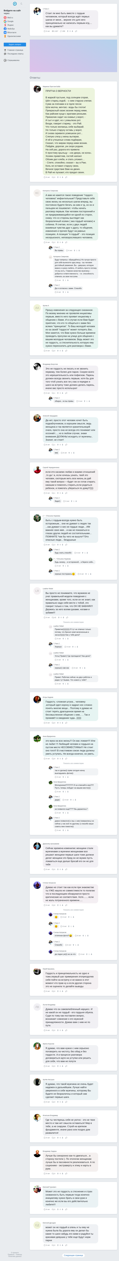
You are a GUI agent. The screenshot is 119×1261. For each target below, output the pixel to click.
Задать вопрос (15, 44)
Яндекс (9, 25)
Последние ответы (13, 53)
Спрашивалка (11, 60)
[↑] (68, 31)
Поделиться (76, 31)
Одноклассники (12, 36)
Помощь (19, 1254)
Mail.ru (8, 17)
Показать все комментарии (73, 622)
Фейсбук (9, 28)
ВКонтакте (10, 32)
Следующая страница (73, 1255)
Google (8, 21)
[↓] (72, 31)
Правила (11, 1254)
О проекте (15, 1253)
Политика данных (14, 1256)
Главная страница (13, 50)
